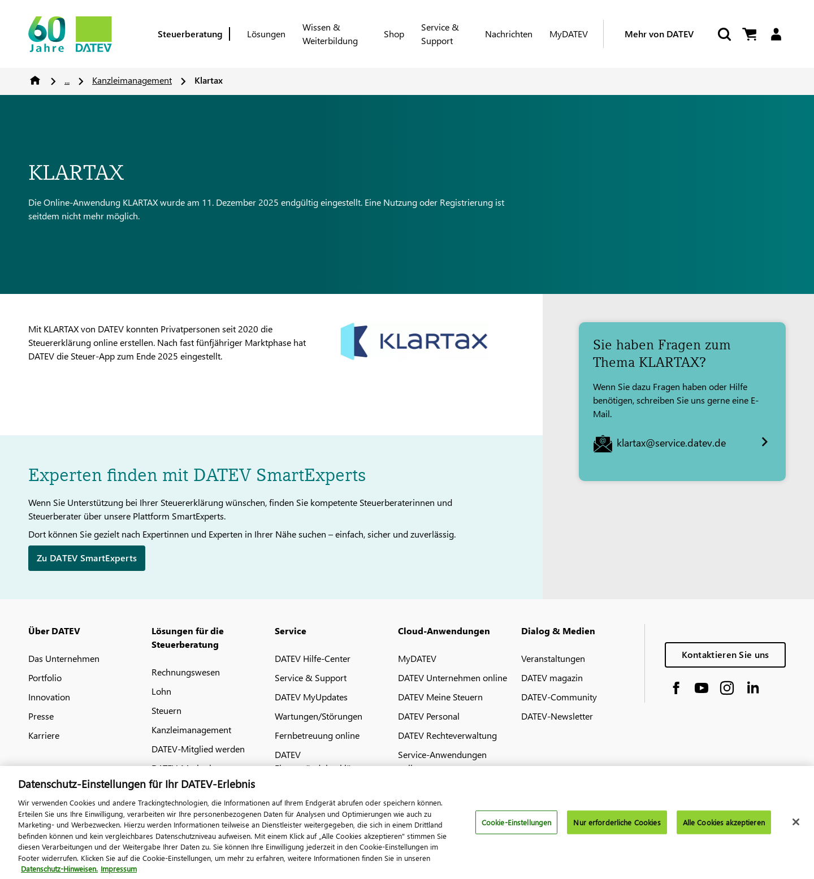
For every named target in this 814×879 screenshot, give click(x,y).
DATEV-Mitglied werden (198, 749)
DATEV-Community (559, 697)
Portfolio (45, 677)
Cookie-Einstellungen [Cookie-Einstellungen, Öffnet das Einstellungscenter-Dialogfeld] (517, 828)
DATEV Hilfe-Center (312, 658)
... (67, 80)
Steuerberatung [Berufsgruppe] (190, 34)
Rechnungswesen (185, 672)
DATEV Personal (429, 716)
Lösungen (266, 34)
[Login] (776, 34)
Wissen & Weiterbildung (330, 33)
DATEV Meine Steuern (440, 697)
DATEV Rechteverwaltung (447, 735)
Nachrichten (508, 34)
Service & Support (440, 33)
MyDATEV (568, 34)
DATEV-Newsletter (557, 716)
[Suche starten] (724, 34)
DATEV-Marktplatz (187, 768)
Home (35, 80)
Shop (394, 34)
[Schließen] (795, 828)
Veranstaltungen (553, 658)
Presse (41, 716)
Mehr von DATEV (659, 34)
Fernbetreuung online (317, 735)
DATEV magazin (552, 677)
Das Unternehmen (63, 658)
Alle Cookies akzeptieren (724, 828)
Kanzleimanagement (132, 80)
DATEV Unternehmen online (452, 677)
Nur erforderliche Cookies (616, 828)
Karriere (43, 735)
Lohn (161, 691)
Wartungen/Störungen (318, 716)
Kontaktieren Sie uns (725, 654)
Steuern (166, 710)
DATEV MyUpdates (311, 697)
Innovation (49, 697)
